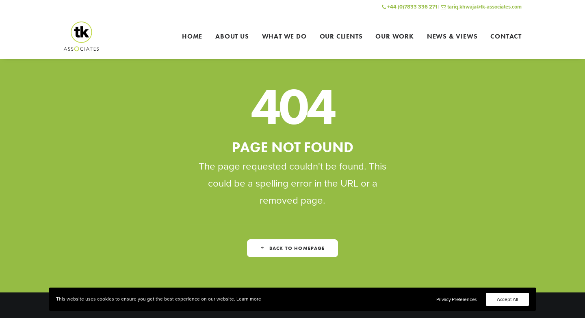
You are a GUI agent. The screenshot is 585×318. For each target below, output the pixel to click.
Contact (506, 36)
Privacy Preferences (456, 299)
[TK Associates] (81, 36)
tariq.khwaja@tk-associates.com (481, 7)
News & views (452, 36)
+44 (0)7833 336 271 (409, 7)
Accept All (507, 299)
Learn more (248, 299)
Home (192, 36)
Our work (394, 36)
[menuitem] (195, 36)
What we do (284, 36)
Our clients (341, 36)
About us (232, 36)
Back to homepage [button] (292, 248)
